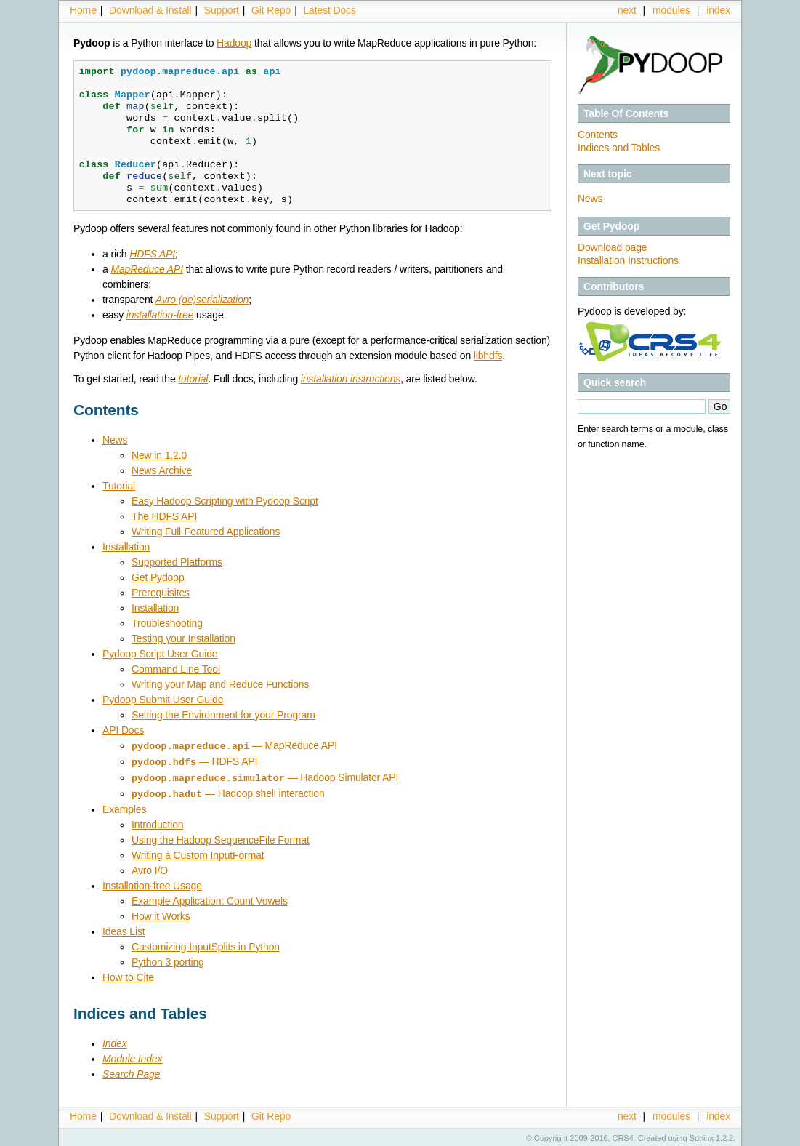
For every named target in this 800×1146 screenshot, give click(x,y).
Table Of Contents (625, 113)
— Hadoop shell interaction (228, 791)
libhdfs (488, 355)
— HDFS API (194, 760)
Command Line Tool (176, 669)
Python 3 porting (168, 959)
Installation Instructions (628, 260)
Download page (612, 247)
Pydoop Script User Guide (160, 654)
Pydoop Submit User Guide (162, 699)
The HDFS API (164, 516)
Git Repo (271, 10)
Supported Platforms (177, 562)
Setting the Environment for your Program (223, 715)
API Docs (123, 730)
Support (221, 10)
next (627, 10)
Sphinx (702, 1135)
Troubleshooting (167, 623)
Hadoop (234, 43)
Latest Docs (329, 10)
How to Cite (128, 974)
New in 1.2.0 (159, 455)
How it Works (161, 913)
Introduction (157, 822)
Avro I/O (150, 867)
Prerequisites (161, 592)
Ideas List (123, 928)
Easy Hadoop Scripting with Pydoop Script (225, 501)
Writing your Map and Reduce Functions (220, 684)
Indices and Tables (619, 147)
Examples (124, 806)
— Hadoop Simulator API (265, 776)
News (590, 198)
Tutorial (118, 486)
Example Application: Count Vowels (210, 898)
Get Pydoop (158, 577)
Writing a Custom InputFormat (198, 852)
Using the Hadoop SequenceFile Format (221, 837)
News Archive (162, 470)
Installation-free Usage (152, 883)
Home (83, 10)
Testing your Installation (183, 638)
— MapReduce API (234, 745)
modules (671, 10)
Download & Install (150, 10)
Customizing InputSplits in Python (206, 944)
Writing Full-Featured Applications (206, 531)
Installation (126, 547)
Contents (598, 134)
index (718, 10)
